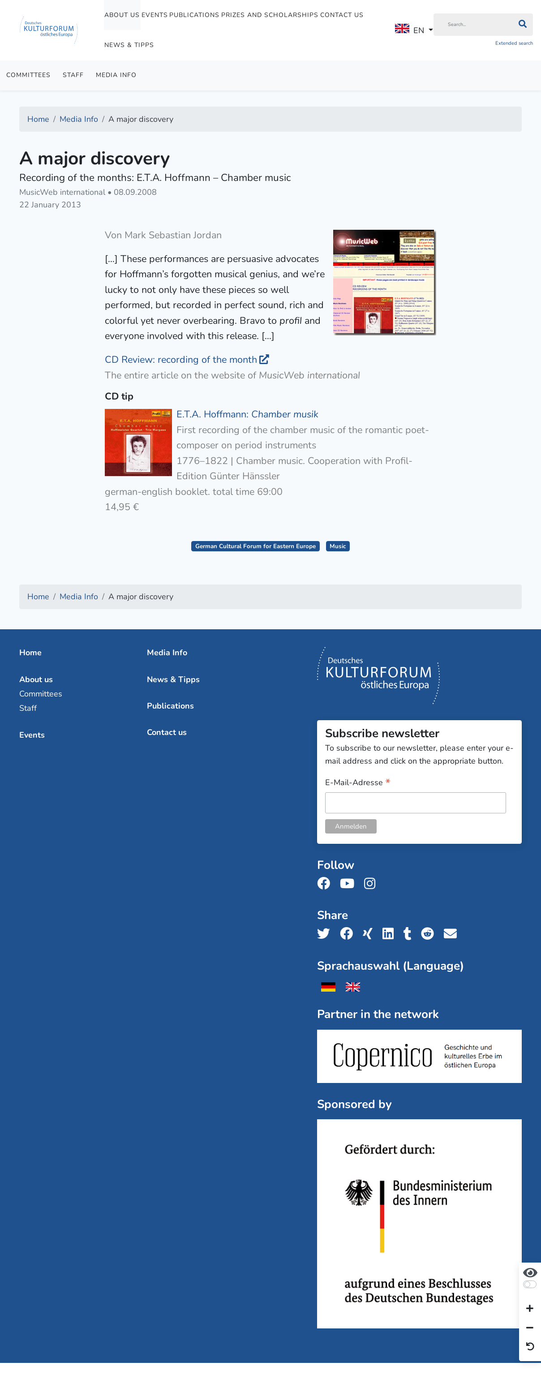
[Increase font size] (530, 1309)
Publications (194, 15)
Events (155, 15)
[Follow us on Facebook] (326, 884)
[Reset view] (530, 1347)
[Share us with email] (453, 934)
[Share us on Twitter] (326, 934)
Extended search (514, 43)
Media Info (116, 75)
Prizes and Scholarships (269, 15)
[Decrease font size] (530, 1327)
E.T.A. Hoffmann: (247, 414)
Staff (73, 75)
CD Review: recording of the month (181, 359)
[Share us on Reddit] (430, 934)
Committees (28, 75)
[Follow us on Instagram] (372, 884)
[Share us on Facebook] (349, 934)
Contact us (342, 15)
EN (410, 30)
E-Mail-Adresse (358, 783)
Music (338, 546)
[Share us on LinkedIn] (390, 934)
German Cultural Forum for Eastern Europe (255, 546)
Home (30, 652)
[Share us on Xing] (370, 934)
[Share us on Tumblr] (410, 934)
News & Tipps (129, 45)
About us (122, 15)
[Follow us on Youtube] (350, 884)
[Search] (473, 24)
